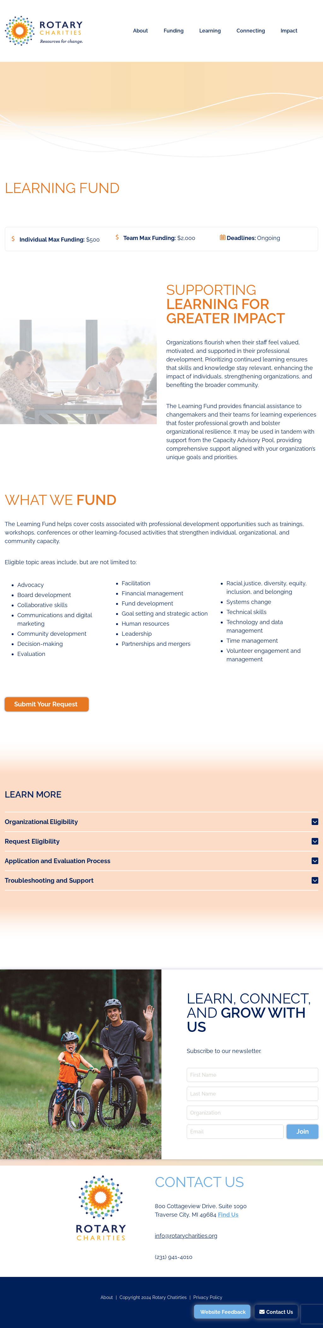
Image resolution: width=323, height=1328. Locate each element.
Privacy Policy (207, 1297)
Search (311, 31)
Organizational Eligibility (41, 822)
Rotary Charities (44, 31)
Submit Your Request (46, 704)
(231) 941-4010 (173, 1257)
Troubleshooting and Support (49, 880)
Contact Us (279, 1312)
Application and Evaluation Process (57, 861)
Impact (289, 31)
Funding (174, 31)
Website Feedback (223, 1312)
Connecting (251, 31)
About (140, 31)
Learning (210, 31)
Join (303, 1131)
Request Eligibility (32, 841)
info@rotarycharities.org (186, 1235)
